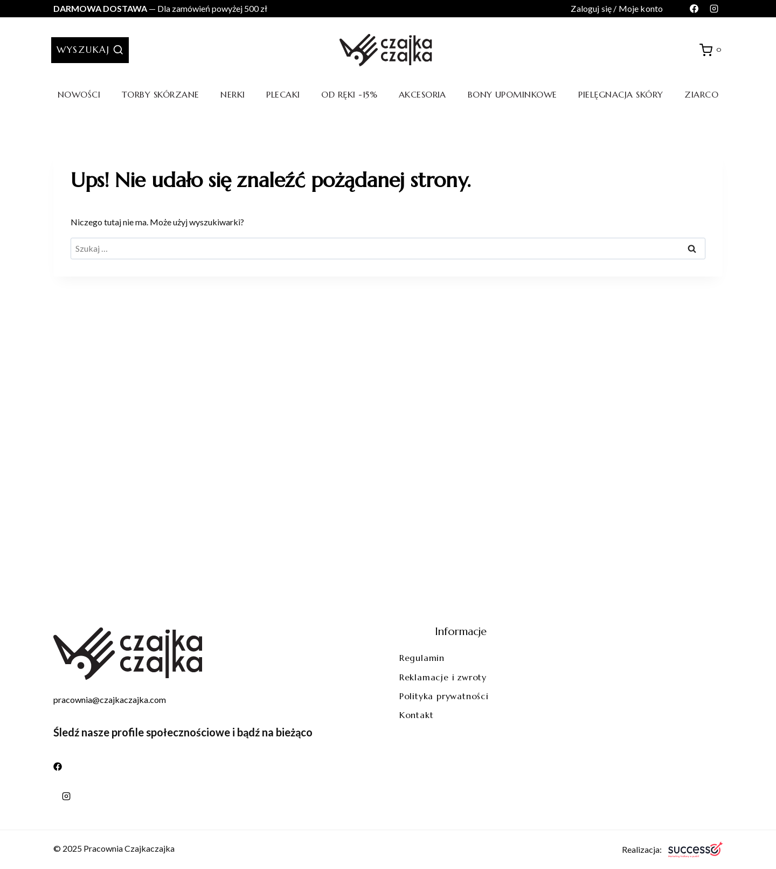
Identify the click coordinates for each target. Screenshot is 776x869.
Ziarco (701, 94)
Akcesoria (422, 94)
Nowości (79, 94)
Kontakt (416, 714)
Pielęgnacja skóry (620, 94)
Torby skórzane (160, 94)
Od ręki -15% (349, 94)
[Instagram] (714, 8)
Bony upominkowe (512, 94)
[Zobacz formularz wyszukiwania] (90, 50)
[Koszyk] (712, 50)
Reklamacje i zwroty (443, 677)
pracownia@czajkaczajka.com (109, 699)
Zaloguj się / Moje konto (617, 8)
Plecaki (283, 94)
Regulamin (422, 657)
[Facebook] (694, 8)
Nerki (232, 94)
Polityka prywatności (444, 696)
